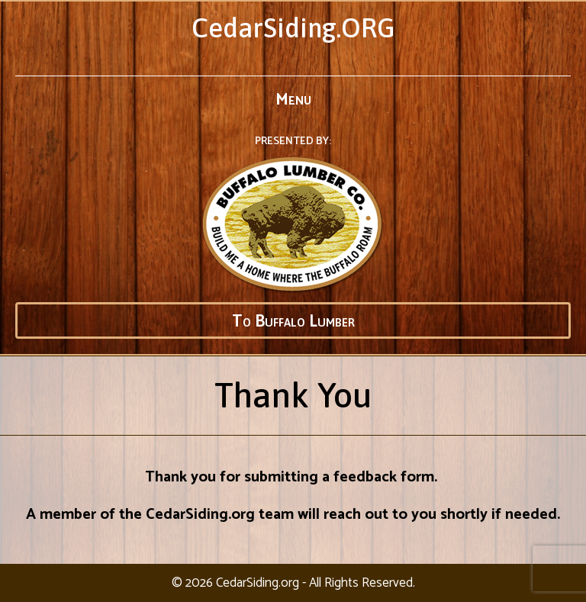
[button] (293, 320)
